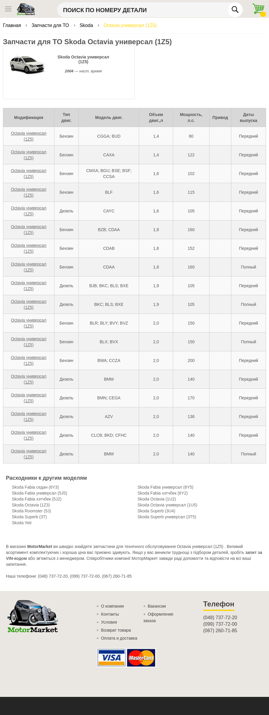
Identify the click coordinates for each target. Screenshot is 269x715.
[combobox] (150, 9)
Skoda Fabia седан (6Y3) (35, 487)
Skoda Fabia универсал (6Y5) (166, 487)
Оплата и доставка (119, 638)
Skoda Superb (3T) (29, 516)
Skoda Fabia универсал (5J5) (39, 493)
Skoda (87, 25)
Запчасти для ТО (51, 25)
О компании (112, 606)
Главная (12, 25)
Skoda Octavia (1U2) (157, 499)
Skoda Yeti (21, 522)
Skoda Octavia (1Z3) (31, 505)
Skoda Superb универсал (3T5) (167, 516)
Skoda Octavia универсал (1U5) (167, 505)
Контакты (110, 614)
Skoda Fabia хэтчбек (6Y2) (163, 493)
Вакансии (157, 606)
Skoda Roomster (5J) (31, 511)
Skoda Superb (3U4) (156, 511)
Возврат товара (116, 630)
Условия (109, 622)
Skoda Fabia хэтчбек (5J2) (37, 499)
